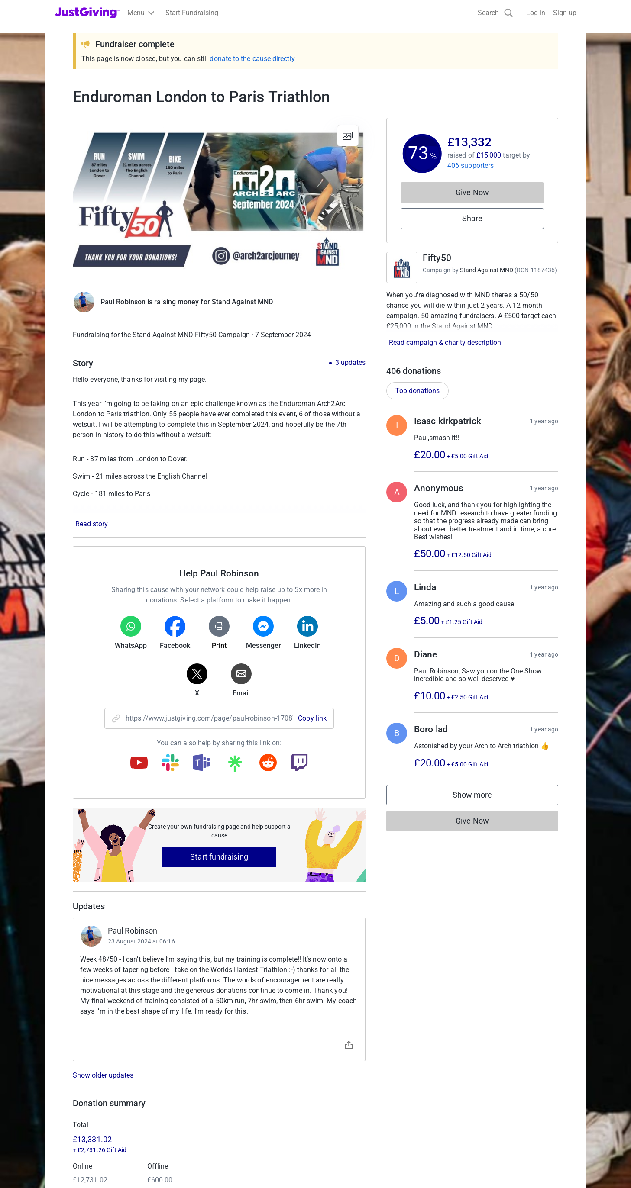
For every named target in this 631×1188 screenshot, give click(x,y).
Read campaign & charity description (445, 342)
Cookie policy (173, 1167)
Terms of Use (75, 1167)
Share (472, 218)
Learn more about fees (212, 1003)
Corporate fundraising (354, 1060)
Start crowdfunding (84, 1076)
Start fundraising (219, 856)
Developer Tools (345, 1092)
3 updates (350, 363)
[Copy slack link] (170, 763)
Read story (91, 524)
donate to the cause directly (252, 59)
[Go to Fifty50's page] (401, 267)
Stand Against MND (486, 270)
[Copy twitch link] (299, 763)
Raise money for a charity (94, 1060)
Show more (481, 797)
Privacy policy (124, 1167)
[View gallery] (348, 135)
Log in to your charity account (233, 1076)
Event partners (343, 1076)
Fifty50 (437, 258)
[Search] (495, 13)
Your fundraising (80, 1092)
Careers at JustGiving (486, 1076)
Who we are (471, 1060)
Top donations (417, 390)
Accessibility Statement (237, 1167)
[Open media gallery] (219, 200)
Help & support (77, 1107)
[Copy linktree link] (235, 765)
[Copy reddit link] (268, 763)
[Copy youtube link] (139, 763)
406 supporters (470, 165)
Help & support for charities (229, 1092)
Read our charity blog (220, 1107)
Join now (202, 1060)
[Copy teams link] (201, 763)
